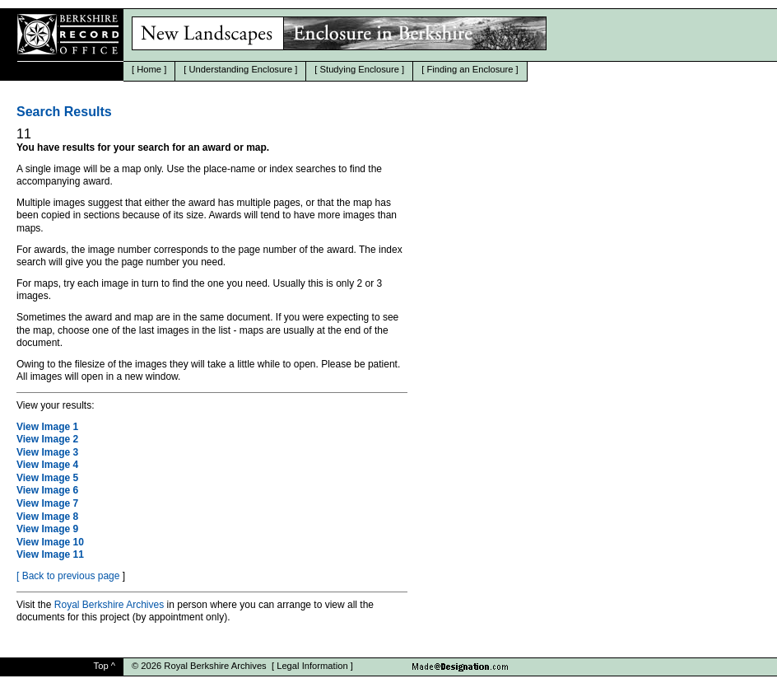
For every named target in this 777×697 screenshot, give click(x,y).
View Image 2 (47, 439)
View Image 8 (47, 516)
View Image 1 (47, 427)
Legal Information (312, 666)
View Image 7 (47, 503)
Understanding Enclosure (241, 69)
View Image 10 (50, 542)
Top (101, 666)
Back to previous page (71, 576)
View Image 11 (50, 554)
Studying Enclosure (359, 69)
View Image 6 (47, 490)
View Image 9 (47, 529)
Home (149, 69)
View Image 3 (47, 452)
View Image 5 (47, 478)
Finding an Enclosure (469, 69)
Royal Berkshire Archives (109, 604)
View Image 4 (47, 464)
